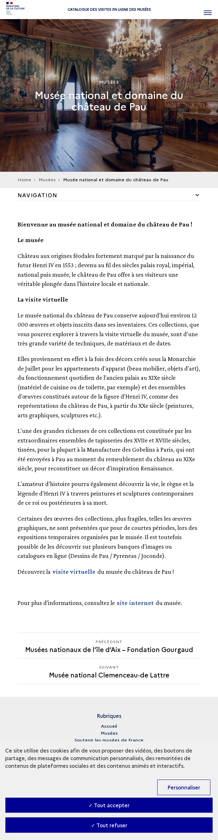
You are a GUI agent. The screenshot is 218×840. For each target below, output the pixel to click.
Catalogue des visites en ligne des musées (109, 9)
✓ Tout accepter (109, 805)
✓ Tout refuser (109, 825)
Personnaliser (183, 787)
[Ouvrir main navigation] (208, 9)
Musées (109, 733)
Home (24, 179)
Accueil (109, 726)
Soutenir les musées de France (109, 740)
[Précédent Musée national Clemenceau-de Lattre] (109, 645)
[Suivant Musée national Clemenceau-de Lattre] (109, 671)
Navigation (38, 194)
